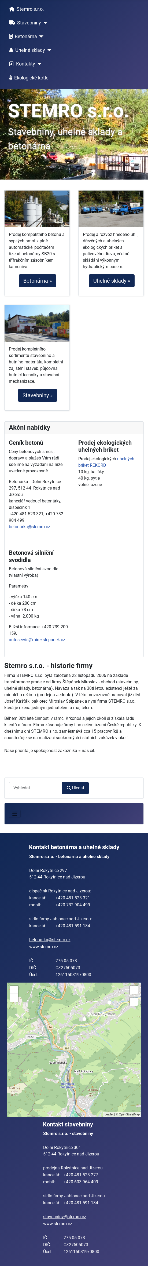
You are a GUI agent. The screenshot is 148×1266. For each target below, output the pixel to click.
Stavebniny (24, 22)
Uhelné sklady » (111, 281)
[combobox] (35, 788)
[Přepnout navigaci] (15, 814)
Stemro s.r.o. (25, 9)
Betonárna (22, 36)
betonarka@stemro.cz (29, 526)
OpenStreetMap (129, 1114)
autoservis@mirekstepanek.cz (37, 639)
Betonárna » (37, 281)
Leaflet (109, 1114)
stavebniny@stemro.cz (64, 1216)
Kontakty (21, 64)
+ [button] (14, 990)
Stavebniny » (38, 395)
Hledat (75, 787)
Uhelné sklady (26, 50)
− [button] (14, 998)
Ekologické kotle (28, 77)
